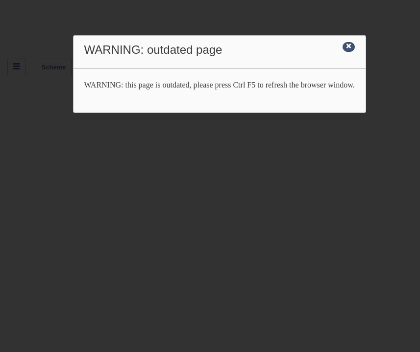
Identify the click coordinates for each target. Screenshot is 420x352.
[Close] (349, 47)
